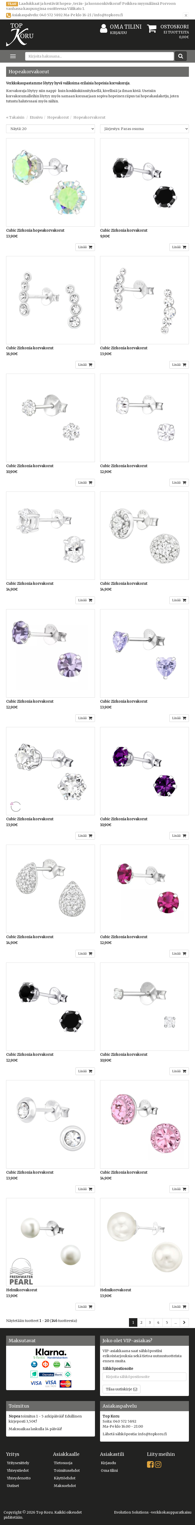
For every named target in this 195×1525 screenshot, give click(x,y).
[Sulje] (186, 15)
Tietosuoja (63, 1463)
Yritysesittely (18, 1463)
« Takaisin (15, 117)
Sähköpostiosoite (118, 1368)
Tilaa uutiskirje (119, 1389)
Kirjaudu (118, 33)
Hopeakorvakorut (89, 117)
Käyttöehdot (64, 1478)
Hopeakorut (58, 117)
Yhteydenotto (19, 1478)
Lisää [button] (82, 247)
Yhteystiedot (18, 1470)
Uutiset (13, 1485)
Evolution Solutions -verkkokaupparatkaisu (152, 1512)
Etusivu (36, 117)
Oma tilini (121, 27)
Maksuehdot (65, 1485)
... (175, 1322)
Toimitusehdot (67, 1470)
